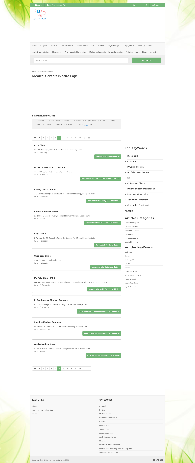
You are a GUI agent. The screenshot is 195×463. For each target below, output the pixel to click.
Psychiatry (129, 233)
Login (38, 5)
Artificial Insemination (138, 171)
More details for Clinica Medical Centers (103, 222)
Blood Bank (132, 155)
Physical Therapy (135, 166)
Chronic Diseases (131, 226)
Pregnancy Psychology (138, 193)
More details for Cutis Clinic (108, 244)
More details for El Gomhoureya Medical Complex (99, 310)
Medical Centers (42, 70)
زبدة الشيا (128, 251)
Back (86, 124)
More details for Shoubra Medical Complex (102, 332)
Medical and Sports (132, 222)
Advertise (154, 51)
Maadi (42, 218)
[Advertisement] (111, 24)
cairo (51, 70)
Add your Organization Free (42, 409)
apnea (127, 267)
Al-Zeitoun (44, 174)
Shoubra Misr (45, 328)
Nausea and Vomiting (133, 274)
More (91, 123)
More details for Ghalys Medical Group (103, 355)
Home (34, 45)
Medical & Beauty (131, 241)
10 (80, 137)
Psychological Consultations (141, 188)
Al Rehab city (45, 284)
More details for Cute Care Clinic (106, 266)
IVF (129, 177)
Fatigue (127, 263)
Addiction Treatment (137, 199)
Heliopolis (44, 196)
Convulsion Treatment (138, 204)
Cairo (36, 151)
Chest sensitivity (131, 270)
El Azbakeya (44, 306)
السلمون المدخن (130, 278)
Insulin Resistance (132, 282)
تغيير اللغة (156, 5)
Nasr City (43, 151)
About (34, 405)
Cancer (127, 255)
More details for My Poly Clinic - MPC (104, 288)
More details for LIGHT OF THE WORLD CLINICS (100, 178)
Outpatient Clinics (136, 182)
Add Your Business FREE (56, 5)
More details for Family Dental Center (104, 200)
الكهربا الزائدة (129, 259)
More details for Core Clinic (108, 156)
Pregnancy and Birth (132, 237)
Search (146, 59)
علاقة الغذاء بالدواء (131, 286)
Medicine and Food (132, 230)
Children (131, 160)
